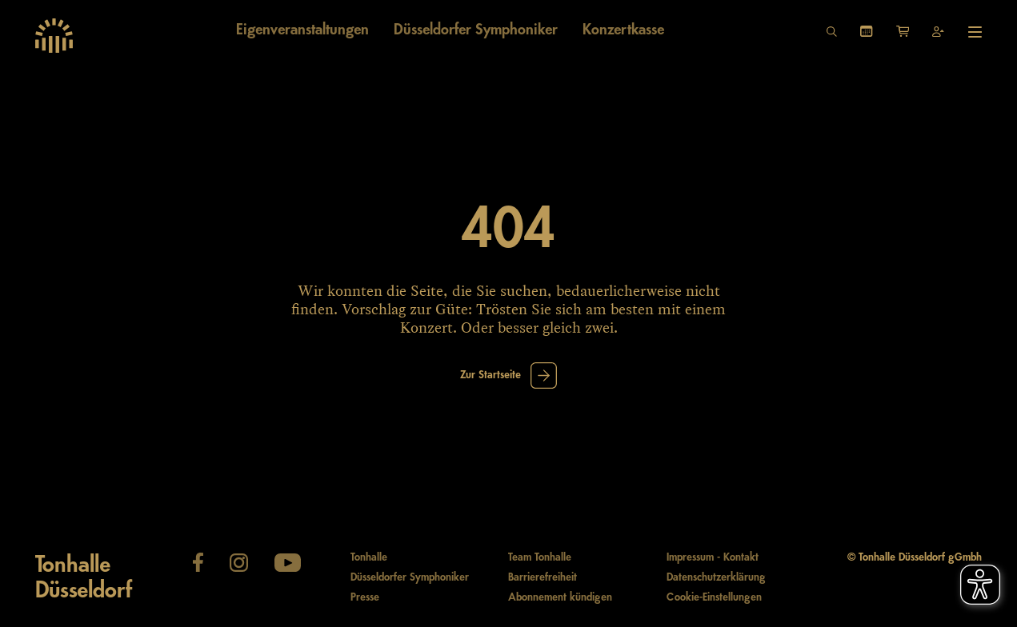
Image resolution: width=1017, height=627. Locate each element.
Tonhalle (368, 557)
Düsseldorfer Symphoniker (409, 577)
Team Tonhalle (539, 557)
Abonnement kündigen (560, 597)
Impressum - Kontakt (713, 557)
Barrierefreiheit (542, 577)
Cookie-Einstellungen (714, 597)
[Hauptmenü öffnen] (975, 32)
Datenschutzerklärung (716, 577)
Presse (364, 597)
